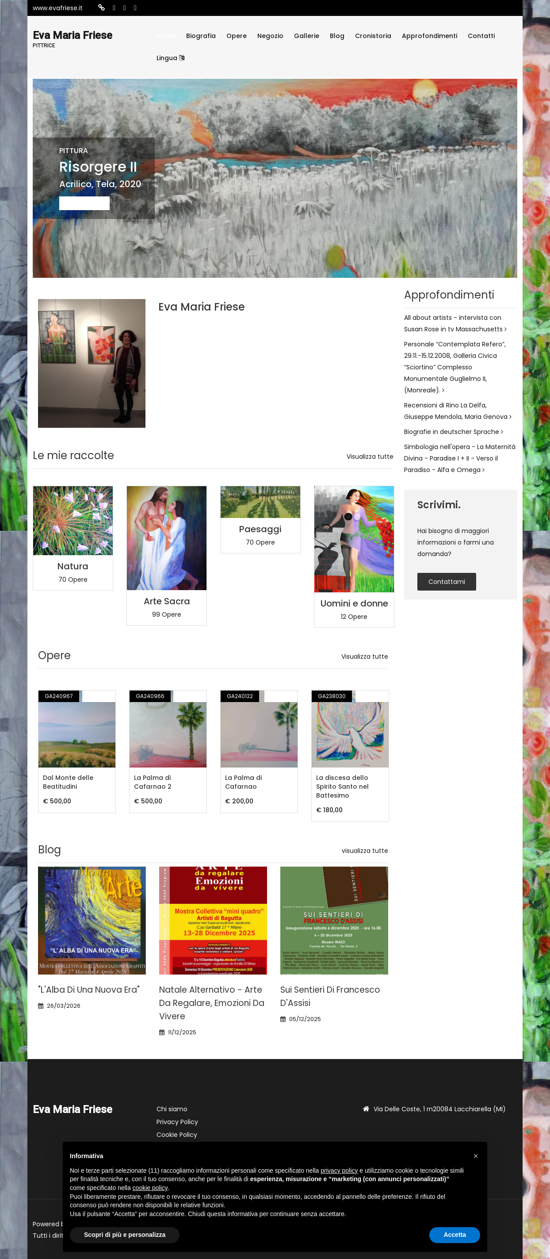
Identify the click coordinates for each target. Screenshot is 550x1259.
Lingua (170, 58)
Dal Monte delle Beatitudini (68, 782)
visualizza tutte (365, 850)
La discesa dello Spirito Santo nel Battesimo (342, 786)
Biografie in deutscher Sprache (453, 431)
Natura (72, 566)
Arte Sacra (167, 601)
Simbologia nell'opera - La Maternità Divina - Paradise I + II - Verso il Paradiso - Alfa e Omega (460, 458)
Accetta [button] (454, 1234)
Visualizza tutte (370, 456)
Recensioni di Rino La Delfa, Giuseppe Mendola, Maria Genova (458, 411)
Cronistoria (373, 35)
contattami (446, 581)
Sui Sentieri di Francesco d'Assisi (330, 996)
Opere (236, 35)
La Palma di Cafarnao (243, 782)
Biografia (201, 35)
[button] (476, 1156)
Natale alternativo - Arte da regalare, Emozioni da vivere (211, 1003)
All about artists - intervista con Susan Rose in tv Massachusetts (455, 323)
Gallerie (306, 35)
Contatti (481, 35)
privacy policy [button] (339, 1170)
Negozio (270, 35)
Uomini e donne (354, 603)
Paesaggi (260, 529)
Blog (337, 35)
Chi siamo (172, 1109)
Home (166, 35)
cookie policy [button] (150, 1187)
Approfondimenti (429, 35)
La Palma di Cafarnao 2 (153, 782)
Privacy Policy (177, 1121)
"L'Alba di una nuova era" (89, 990)
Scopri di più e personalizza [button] (124, 1234)
